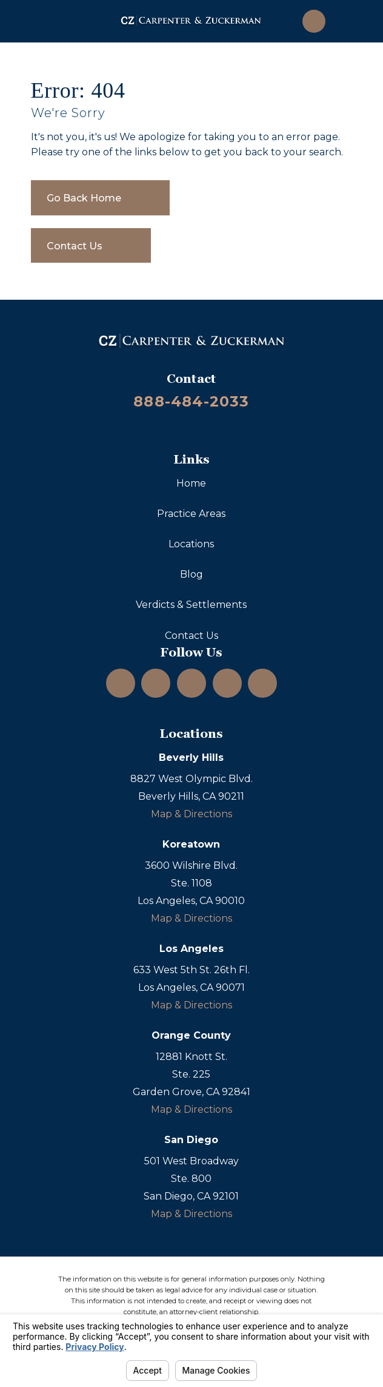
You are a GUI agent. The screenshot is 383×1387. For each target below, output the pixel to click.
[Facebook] (227, 683)
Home (191, 483)
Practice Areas (191, 513)
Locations (191, 544)
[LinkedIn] (155, 683)
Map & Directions (191, 814)
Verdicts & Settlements (191, 604)
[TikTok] (262, 683)
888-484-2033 (191, 401)
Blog (191, 574)
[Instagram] (120, 683)
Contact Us (191, 635)
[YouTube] (191, 683)
